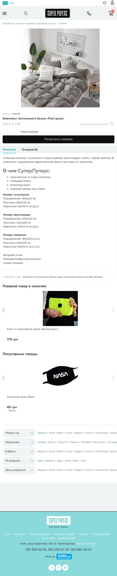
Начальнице (101, 432)
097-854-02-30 (36, 549)
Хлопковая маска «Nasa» (21, 397)
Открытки (63, 442)
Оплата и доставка (39, 534)
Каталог (63, 23)
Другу (60, 460)
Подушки (74, 442)
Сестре (68, 432)
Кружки (52, 442)
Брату (40, 460)
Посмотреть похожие (58, 139)
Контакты (20, 534)
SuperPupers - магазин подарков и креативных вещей (29, 23)
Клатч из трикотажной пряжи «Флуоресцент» (32, 329)
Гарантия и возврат (64, 534)
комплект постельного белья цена (42, 276)
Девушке (42, 432)
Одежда (42, 442)
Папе (83, 460)
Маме (60, 432)
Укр (12, 3)
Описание (9, 149)
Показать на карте (86, 543)
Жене (52, 432)
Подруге (78, 432)
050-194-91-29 (58, 549)
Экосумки (86, 442)
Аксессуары (99, 442)
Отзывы (83, 534)
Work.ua (50, 556)
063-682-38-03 (81, 549)
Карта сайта (48, 538)
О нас (8, 534)
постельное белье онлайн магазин (83, 276)
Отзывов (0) (30, 149)
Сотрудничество (100, 534)
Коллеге (89, 432)
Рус (5, 3)
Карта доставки (67, 538)
